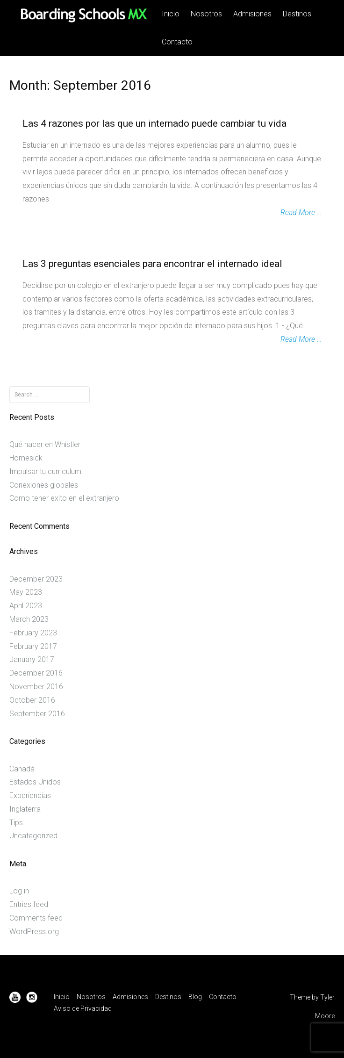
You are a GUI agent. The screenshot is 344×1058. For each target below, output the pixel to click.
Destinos (297, 13)
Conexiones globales (43, 485)
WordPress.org (34, 931)
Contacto (177, 41)
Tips (16, 822)
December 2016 (36, 673)
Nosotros (206, 13)
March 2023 (29, 619)
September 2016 (37, 713)
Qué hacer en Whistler (44, 444)
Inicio (170, 13)
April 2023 (25, 605)
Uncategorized (33, 835)
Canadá (22, 768)
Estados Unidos (35, 781)
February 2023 (33, 632)
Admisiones (252, 13)
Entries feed (28, 904)
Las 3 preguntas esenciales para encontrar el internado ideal (152, 263)
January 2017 (31, 659)
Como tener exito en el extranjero (64, 498)
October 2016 (32, 700)
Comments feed (36, 918)
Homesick (26, 457)
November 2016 (36, 686)
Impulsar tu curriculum (45, 471)
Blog (195, 996)
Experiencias (30, 795)
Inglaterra (25, 809)
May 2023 (25, 592)
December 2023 (36, 579)
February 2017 (33, 646)
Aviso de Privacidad (83, 1008)
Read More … (301, 212)
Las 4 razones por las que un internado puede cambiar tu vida (154, 123)
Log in (19, 890)
